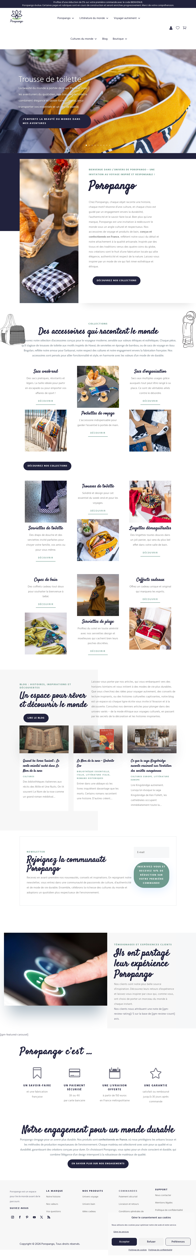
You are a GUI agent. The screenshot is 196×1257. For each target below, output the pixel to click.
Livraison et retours (129, 1204)
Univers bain (88, 1204)
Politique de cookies (138, 1250)
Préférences (178, 1242)
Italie (80, 775)
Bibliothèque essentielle (93, 771)
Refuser (151, 1242)
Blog (104, 39)
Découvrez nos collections (116, 281)
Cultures (28, 776)
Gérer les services (121, 1232)
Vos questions (53, 1212)
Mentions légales (164, 1203)
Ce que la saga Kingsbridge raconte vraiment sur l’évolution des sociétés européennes (151, 765)
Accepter (124, 1242)
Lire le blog (36, 718)
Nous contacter (163, 1195)
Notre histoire (53, 1197)
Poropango (64, 18)
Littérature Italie (98, 775)
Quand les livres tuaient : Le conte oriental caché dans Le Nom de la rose (41, 765)
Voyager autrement (126, 18)
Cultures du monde (82, 39)
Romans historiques (90, 778)
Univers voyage (90, 1197)
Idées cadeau (89, 1212)
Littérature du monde (93, 18)
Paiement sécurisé (128, 1197)
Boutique (119, 39)
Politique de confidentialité (160, 1250)
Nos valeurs (52, 1204)
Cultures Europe (141, 776)
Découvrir (45, 401)
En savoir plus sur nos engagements (98, 1164)
